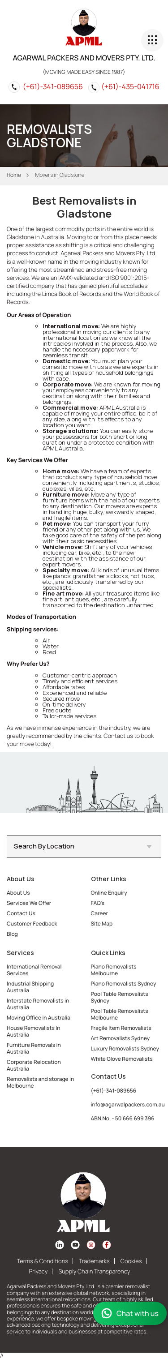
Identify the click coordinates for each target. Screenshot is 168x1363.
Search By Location (83, 846)
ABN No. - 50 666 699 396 (123, 1118)
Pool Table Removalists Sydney (119, 997)
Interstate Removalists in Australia (38, 1004)
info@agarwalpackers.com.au (128, 1104)
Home (14, 175)
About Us (18, 892)
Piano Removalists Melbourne (114, 970)
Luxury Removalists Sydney (125, 1048)
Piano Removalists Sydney (123, 983)
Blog (12, 934)
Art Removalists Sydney (120, 1038)
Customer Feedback (32, 923)
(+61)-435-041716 (130, 86)
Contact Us (21, 913)
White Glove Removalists (122, 1059)
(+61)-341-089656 (53, 86)
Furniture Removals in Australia (34, 1048)
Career (99, 913)
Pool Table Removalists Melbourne (119, 1014)
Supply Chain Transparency (94, 1271)
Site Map (102, 923)
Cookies (131, 1261)
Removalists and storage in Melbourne (40, 1082)
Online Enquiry (109, 892)
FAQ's (97, 903)
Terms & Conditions (42, 1261)
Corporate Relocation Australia (34, 1065)
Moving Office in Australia (38, 1017)
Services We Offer (29, 903)
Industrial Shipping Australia (30, 987)
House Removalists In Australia (33, 1031)
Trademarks (94, 1261)
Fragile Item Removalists (121, 1028)
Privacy (38, 1271)
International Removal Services (34, 970)
